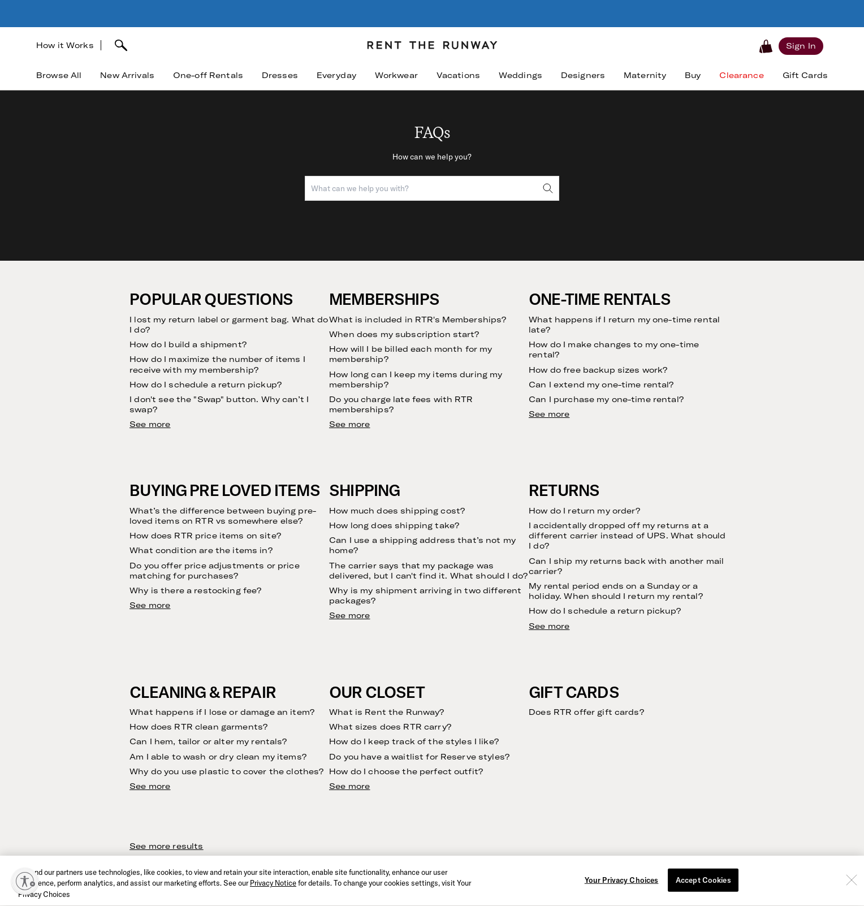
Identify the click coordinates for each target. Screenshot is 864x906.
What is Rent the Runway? (386, 712)
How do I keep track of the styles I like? (414, 741)
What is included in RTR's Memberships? (417, 319)
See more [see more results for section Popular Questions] (149, 424)
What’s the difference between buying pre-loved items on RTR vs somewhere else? (222, 516)
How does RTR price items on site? (205, 535)
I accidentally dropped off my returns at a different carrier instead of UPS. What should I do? (627, 535)
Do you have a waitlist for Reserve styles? (419, 757)
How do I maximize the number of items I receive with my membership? (217, 364)
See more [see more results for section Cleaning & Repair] (149, 786)
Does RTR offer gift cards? (586, 712)
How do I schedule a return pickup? (205, 384)
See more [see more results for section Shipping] (349, 615)
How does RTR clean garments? (198, 727)
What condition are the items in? (200, 550)
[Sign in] (801, 45)
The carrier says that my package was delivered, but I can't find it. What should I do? (428, 570)
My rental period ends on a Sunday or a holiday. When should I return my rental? (616, 591)
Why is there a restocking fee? (195, 590)
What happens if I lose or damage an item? (221, 712)
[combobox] (432, 188)
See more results (166, 846)
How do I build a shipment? (188, 344)
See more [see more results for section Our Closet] (349, 786)
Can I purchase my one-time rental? (606, 399)
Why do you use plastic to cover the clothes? (226, 771)
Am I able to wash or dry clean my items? (217, 757)
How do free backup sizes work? (598, 370)
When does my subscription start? (404, 334)
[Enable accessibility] (24, 881)
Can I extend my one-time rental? (601, 384)
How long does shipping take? (394, 525)
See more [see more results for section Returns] (549, 626)
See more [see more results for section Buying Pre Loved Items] (149, 605)
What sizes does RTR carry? (390, 727)
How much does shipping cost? (397, 511)
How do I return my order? (585, 511)
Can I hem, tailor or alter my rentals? (208, 741)
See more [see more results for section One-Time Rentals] (549, 414)
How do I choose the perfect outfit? (406, 771)
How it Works (65, 45)
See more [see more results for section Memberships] (349, 424)
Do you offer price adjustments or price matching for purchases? (214, 570)
